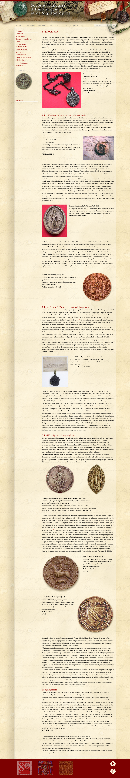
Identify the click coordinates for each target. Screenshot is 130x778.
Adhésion (41, 25)
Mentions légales (71, 25)
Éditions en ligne (21, 49)
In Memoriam (20, 65)
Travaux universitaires (23, 57)
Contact (58, 25)
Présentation (30, 25)
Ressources (20, 52)
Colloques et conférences (24, 39)
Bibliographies (21, 54)
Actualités (19, 31)
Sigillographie (20, 36)
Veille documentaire (22, 63)
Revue (18, 42)
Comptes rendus (21, 46)
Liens (50, 25)
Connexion (19, 100)
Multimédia (20, 60)
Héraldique (19, 34)
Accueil (19, 25)
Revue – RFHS (21, 44)
